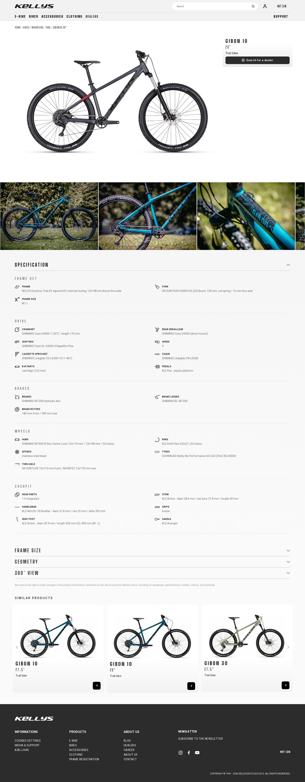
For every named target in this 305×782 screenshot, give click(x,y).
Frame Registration (84, 759)
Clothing (74, 16)
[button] (16, 647)
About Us (131, 754)
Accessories (52, 16)
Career (129, 750)
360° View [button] (27, 573)
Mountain (37, 27)
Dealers (92, 16)
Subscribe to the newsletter (200, 738)
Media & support (27, 745)
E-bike (20, 16)
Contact (130, 759)
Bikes (33, 16)
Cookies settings (28, 740)
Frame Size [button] (28, 550)
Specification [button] (32, 265)
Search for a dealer (259, 60)
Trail (48, 27)
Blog (127, 740)
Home (18, 27)
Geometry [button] (26, 562)
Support (280, 16)
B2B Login (22, 750)
